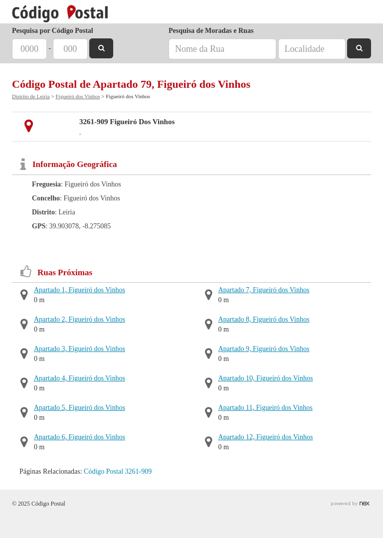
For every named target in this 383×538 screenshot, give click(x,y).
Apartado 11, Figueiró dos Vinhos (265, 407)
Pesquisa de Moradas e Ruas (211, 30)
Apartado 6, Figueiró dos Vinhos (79, 437)
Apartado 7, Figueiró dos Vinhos (264, 290)
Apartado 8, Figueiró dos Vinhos (264, 319)
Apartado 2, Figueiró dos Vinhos (79, 319)
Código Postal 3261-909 (118, 471)
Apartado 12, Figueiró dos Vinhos (265, 437)
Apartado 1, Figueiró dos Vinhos (79, 290)
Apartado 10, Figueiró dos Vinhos (265, 378)
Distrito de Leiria (31, 96)
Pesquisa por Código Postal (52, 30)
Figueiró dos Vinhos (77, 96)
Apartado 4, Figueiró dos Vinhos (79, 378)
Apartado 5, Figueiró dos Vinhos (79, 407)
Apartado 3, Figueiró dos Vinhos (79, 349)
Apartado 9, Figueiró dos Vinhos (264, 349)
